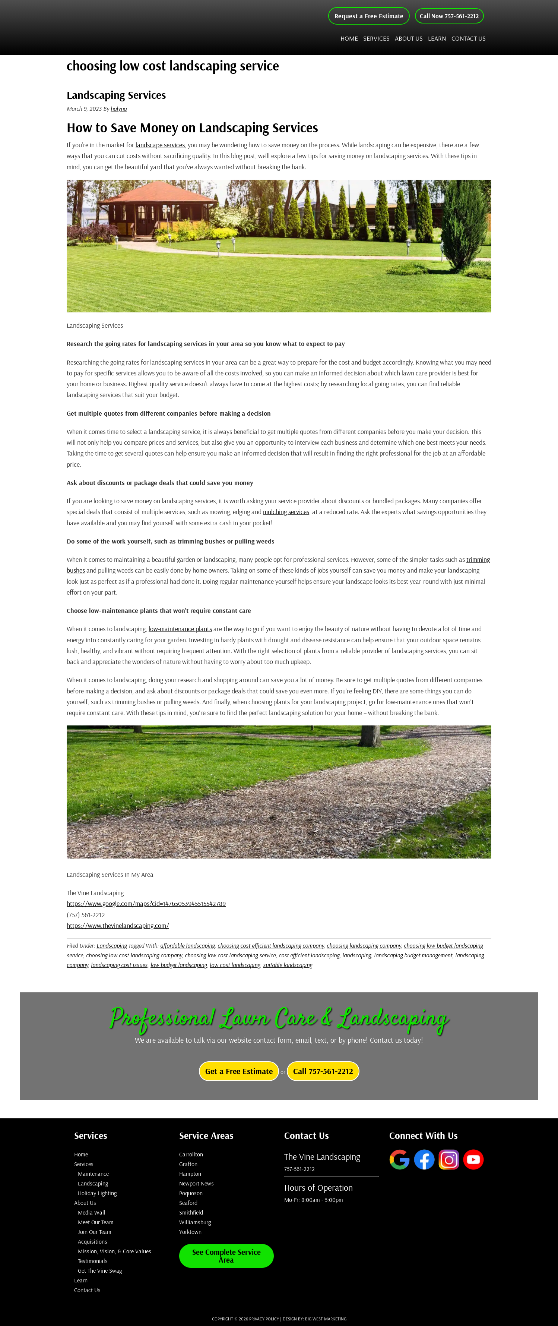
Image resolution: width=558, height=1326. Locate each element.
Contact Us (87, 1290)
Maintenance (93, 1173)
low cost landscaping (235, 964)
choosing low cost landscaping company (134, 955)
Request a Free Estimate (361, 16)
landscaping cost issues (119, 964)
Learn (81, 1280)
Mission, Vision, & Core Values (114, 1251)
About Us (85, 1202)
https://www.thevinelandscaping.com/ (118, 925)
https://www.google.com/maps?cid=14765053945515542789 (146, 903)
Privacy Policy (264, 1319)
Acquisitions (92, 1241)
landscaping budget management (413, 955)
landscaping (356, 955)
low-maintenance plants (180, 628)
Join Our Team (94, 1231)
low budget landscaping (178, 964)
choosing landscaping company (364, 945)
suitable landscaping (287, 964)
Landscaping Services (116, 95)
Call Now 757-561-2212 (446, 16)
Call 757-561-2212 (323, 1071)
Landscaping (111, 945)
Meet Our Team (96, 1222)
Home (81, 1154)
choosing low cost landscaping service (230, 955)
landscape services (160, 145)
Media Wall (91, 1212)
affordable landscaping (187, 945)
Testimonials (93, 1260)
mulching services (286, 511)
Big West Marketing (325, 1319)
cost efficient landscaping (309, 955)
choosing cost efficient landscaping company (271, 945)
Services (83, 1164)
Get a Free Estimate (239, 1071)
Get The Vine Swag (100, 1270)
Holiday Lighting (97, 1193)
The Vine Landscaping (146, 27)
